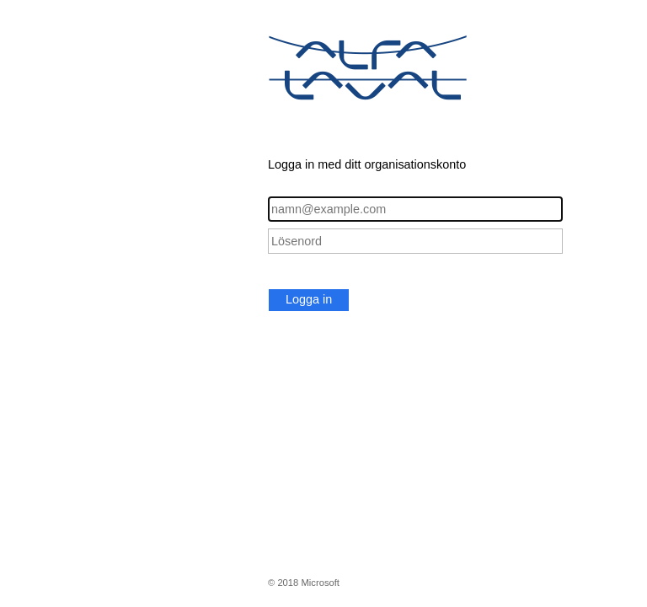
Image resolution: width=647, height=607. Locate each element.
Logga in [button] (309, 299)
